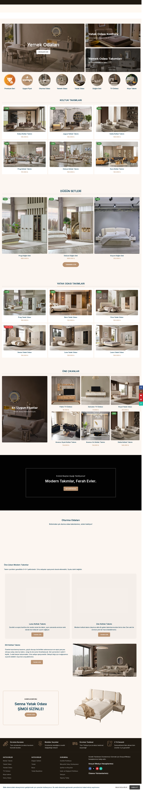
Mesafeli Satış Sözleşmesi (69, 764)
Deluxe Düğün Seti (71, 256)
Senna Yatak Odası (25, 352)
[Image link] (104, 660)
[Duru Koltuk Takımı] (117, 154)
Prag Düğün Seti (25, 256)
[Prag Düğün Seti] (24, 225)
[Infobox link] (9, 82)
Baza (33, 767)
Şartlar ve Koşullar (66, 767)
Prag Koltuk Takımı (25, 169)
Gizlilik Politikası (66, 761)
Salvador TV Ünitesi (95, 407)
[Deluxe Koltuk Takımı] (71, 154)
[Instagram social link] (141, 392)
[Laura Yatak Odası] (117, 337)
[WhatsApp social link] (100, 768)
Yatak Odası (7, 764)
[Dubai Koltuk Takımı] (25, 119)
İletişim (62, 774)
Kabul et (134, 787)
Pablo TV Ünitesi (66, 407)
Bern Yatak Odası (70, 317)
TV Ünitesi (6, 771)
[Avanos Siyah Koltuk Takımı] (65, 426)
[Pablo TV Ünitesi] (65, 390)
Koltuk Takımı (7, 761)
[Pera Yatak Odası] (117, 302)
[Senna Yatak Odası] (25, 337)
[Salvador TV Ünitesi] (95, 390)
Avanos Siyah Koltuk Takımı (65, 442)
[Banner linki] (112, 35)
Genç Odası (7, 778)
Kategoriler (8, 757)
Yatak (34, 764)
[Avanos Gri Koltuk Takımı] (95, 426)
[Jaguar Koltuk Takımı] (71, 119)
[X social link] (93, 768)
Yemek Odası (7, 767)
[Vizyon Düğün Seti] (116, 225)
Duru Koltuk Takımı (117, 169)
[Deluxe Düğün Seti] (70, 225)
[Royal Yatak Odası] (125, 390)
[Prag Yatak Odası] (25, 302)
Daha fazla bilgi (121, 787)
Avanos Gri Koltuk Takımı (95, 442)
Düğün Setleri (36, 761)
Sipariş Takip (64, 778)
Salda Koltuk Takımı (117, 134)
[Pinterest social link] (97, 768)
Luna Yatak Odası (70, 352)
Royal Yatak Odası (125, 407)
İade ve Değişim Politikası (69, 771)
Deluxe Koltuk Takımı (71, 169)
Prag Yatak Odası (24, 317)
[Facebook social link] (90, 768)
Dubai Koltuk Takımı (24, 134)
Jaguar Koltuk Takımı (71, 134)
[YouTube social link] (141, 396)
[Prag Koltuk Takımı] (25, 154)
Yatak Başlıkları (37, 771)
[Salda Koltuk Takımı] (117, 119)
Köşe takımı (7, 774)
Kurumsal (64, 757)
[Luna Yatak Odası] (71, 337)
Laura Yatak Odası (117, 352)
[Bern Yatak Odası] (71, 302)
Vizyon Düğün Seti (117, 256)
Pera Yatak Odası (116, 317)
